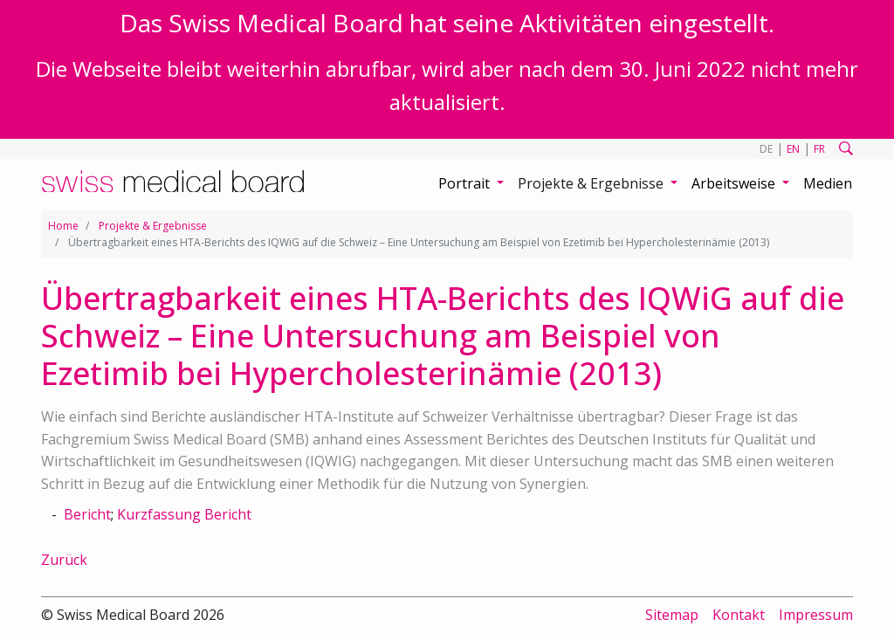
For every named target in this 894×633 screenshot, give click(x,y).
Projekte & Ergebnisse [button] (592, 183)
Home (63, 225)
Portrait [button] (465, 183)
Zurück (64, 559)
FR (819, 148)
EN (793, 148)
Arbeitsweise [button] (735, 183)
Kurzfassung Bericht (184, 514)
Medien (827, 183)
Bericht (87, 514)
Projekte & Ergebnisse (153, 225)
